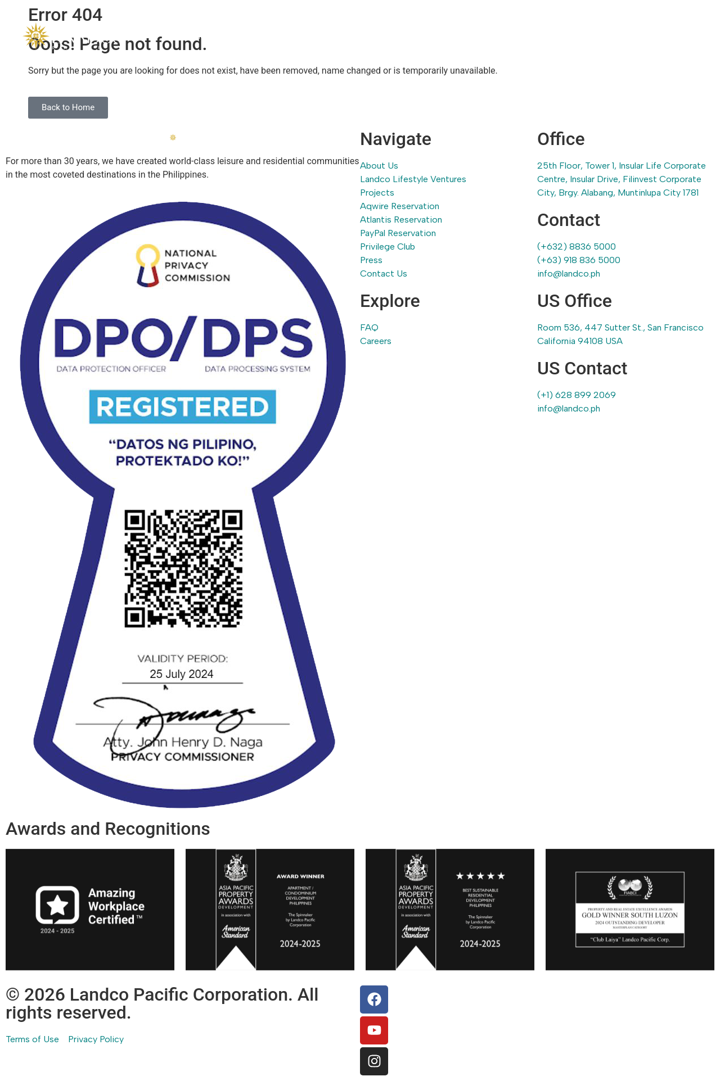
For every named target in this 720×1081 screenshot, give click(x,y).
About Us (244, 35)
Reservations (487, 35)
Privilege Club (561, 35)
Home (193, 35)
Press (620, 35)
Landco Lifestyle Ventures (335, 35)
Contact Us (674, 35)
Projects (425, 35)
